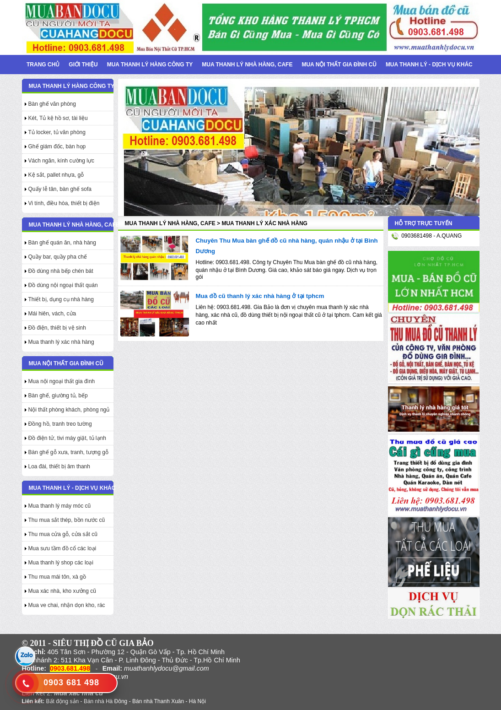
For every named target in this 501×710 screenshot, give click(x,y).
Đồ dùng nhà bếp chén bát (60, 271)
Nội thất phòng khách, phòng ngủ (69, 409)
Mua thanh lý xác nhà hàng (61, 342)
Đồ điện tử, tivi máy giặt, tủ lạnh (67, 438)
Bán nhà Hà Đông (105, 701)
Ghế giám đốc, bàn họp (57, 146)
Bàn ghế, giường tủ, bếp (58, 395)
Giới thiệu (83, 64)
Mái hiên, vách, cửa (52, 313)
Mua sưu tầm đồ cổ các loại (62, 548)
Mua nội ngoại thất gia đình (61, 381)
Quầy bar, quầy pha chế (57, 257)
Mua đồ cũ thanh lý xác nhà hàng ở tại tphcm (260, 296)
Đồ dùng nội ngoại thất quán (63, 285)
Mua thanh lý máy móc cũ (59, 506)
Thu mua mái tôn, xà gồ (57, 577)
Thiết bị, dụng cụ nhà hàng (61, 299)
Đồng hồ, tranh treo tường (60, 424)
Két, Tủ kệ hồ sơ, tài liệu (58, 118)
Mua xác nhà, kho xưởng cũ (62, 591)
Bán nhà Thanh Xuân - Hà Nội (169, 701)
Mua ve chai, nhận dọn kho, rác (66, 605)
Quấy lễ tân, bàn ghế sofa (60, 189)
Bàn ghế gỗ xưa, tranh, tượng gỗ (68, 452)
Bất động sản (62, 701)
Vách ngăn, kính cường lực (61, 160)
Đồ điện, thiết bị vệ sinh (57, 328)
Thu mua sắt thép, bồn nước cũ (66, 520)
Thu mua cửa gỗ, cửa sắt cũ (62, 534)
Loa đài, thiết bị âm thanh (59, 466)
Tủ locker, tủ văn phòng (57, 132)
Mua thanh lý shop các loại (60, 562)
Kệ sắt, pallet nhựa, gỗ (56, 175)
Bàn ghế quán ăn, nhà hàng (62, 242)
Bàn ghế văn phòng (52, 104)
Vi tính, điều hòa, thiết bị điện (64, 203)
